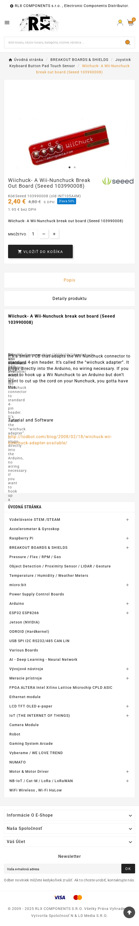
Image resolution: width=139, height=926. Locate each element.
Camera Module (24, 725)
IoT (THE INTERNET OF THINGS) (39, 715)
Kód (11, 196)
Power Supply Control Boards (36, 594)
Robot (15, 734)
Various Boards (23, 650)
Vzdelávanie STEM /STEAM (34, 519)
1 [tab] (69, 167)
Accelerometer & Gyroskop (34, 529)
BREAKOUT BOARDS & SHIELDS (38, 547)
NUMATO (17, 762)
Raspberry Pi (21, 538)
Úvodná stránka (24, 506)
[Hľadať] (62, 42)
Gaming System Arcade (31, 743)
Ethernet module (25, 697)
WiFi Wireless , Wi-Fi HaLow (35, 790)
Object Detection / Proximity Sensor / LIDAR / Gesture (60, 566)
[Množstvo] (33, 234)
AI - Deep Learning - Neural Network (43, 659)
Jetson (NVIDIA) (24, 622)
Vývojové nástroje (26, 669)
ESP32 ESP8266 (24, 613)
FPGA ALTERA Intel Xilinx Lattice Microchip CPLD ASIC (60, 687)
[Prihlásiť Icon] (120, 23)
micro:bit (18, 585)
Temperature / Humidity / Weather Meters (48, 575)
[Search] (127, 42)
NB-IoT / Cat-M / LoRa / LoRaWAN (41, 781)
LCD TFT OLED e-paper (30, 706)
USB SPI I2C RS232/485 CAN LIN (39, 641)
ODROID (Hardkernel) (29, 631)
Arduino (16, 603)
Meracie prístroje (25, 678)
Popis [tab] (69, 280)
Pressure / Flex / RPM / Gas (35, 557)
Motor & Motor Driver (29, 771)
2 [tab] (74, 167)
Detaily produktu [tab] (69, 298)
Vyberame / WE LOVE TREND (36, 753)
